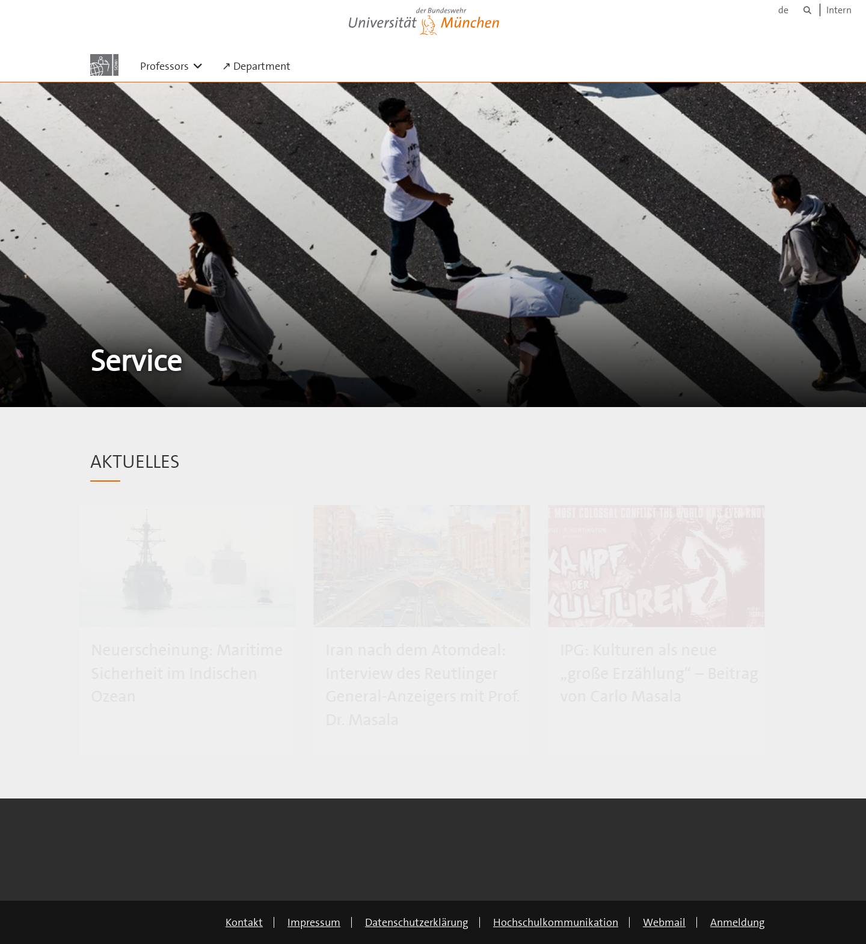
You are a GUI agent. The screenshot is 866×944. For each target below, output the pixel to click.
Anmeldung (737, 922)
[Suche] (807, 10)
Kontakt (244, 922)
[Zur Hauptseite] (104, 65)
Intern (839, 10)
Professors (176, 65)
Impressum (313, 922)
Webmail (664, 922)
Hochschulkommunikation (555, 922)
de (783, 10)
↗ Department (256, 66)
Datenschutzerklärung (416, 922)
